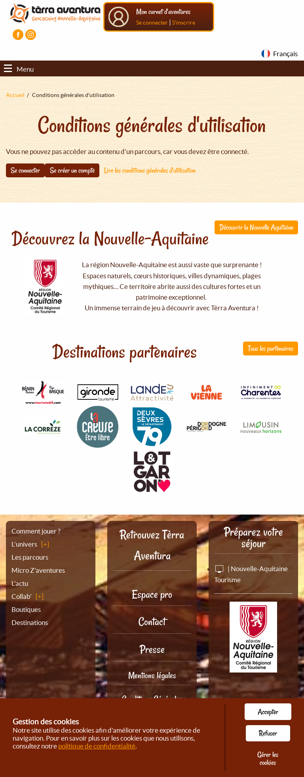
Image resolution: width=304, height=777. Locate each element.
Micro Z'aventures (38, 570)
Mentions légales (152, 675)
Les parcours (29, 557)
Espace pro (152, 594)
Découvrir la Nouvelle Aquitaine (256, 227)
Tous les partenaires (270, 348)
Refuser (268, 733)
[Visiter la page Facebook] (18, 34)
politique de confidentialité (96, 746)
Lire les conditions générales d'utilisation (150, 170)
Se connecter (152, 22)
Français (285, 53)
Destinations (29, 622)
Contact (152, 621)
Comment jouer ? (36, 531)
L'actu (19, 583)
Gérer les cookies (267, 758)
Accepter (268, 711)
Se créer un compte (72, 170)
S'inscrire (183, 22)
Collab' (21, 596)
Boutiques (26, 609)
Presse (152, 649)
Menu (19, 69)
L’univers (24, 544)
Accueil (15, 95)
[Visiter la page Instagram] (30, 34)
